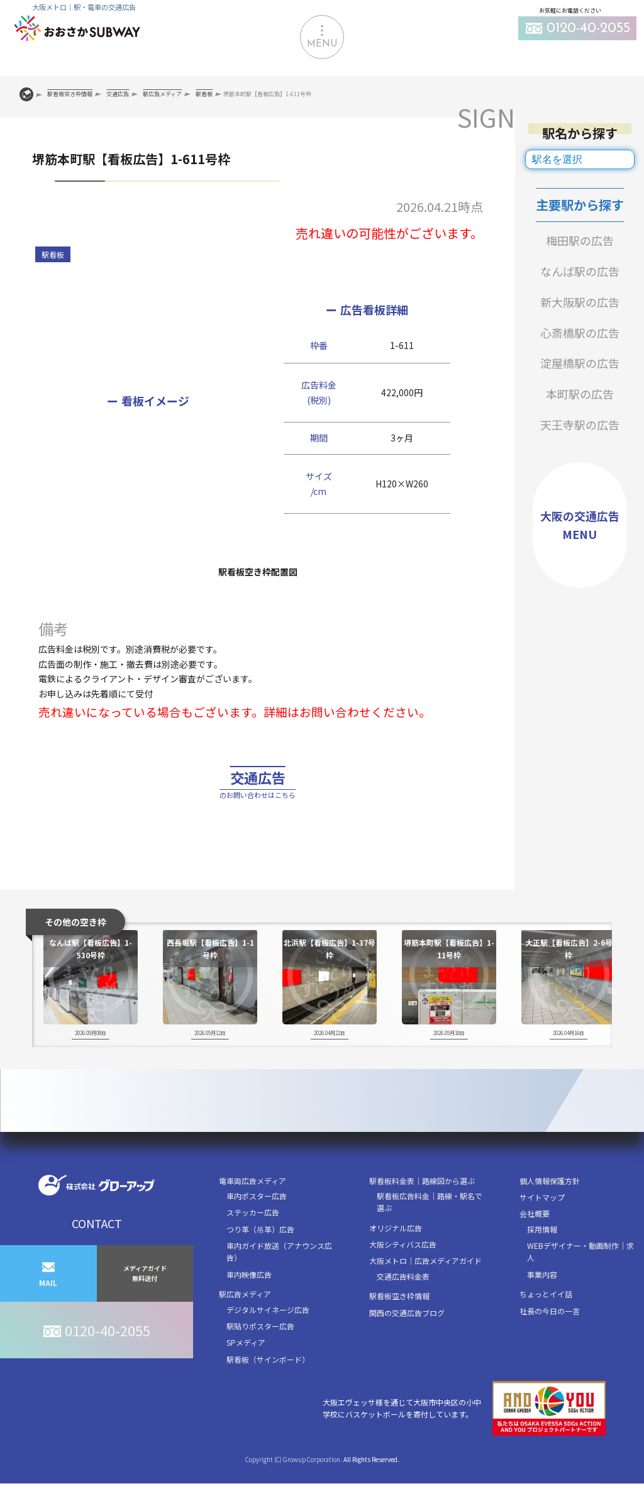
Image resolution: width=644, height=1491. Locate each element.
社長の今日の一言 (549, 1339)
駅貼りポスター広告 (260, 1354)
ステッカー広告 (252, 1241)
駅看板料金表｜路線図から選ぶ (422, 1209)
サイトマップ (542, 1225)
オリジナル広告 (395, 1256)
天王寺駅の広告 (579, 424)
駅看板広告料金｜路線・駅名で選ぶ (429, 1230)
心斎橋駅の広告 (579, 332)
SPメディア (245, 1371)
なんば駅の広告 (579, 271)
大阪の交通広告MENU (579, 524)
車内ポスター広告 (256, 1224)
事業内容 (542, 1302)
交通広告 (258, 799)
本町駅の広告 (580, 393)
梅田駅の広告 (580, 240)
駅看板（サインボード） (267, 1387)
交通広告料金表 (403, 1304)
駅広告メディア (245, 1322)
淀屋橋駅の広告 (579, 363)
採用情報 (542, 1257)
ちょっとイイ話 (545, 1322)
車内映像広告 (249, 1302)
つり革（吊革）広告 (260, 1257)
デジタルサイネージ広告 (267, 1338)
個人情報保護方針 (549, 1209)
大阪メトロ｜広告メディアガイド (425, 1289)
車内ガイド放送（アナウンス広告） (279, 1280)
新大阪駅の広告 (579, 302)
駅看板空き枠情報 (399, 1324)
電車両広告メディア (252, 1209)
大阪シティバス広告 (402, 1272)
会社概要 (534, 1242)
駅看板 (53, 254)
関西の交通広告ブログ (407, 1341)
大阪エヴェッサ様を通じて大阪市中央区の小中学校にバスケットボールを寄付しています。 (464, 1437)
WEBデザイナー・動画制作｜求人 (580, 1280)
